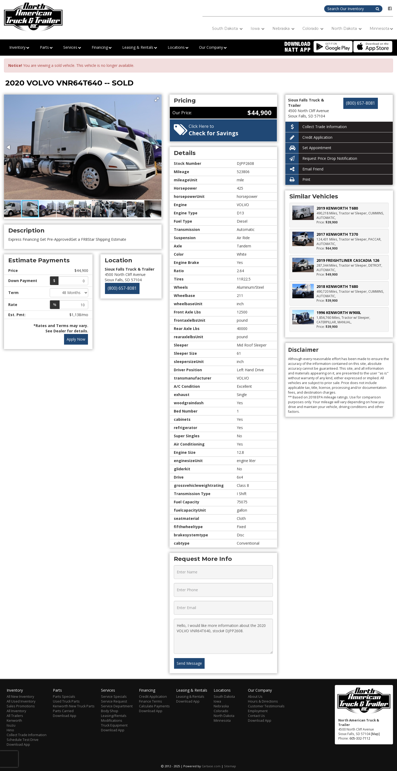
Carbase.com (211, 766)
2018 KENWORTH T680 (337, 286)
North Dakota (346, 28)
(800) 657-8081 (122, 288)
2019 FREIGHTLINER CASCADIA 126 (347, 260)
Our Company (213, 47)
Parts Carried (63, 711)
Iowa (257, 28)
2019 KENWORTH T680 (337, 208)
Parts (46, 47)
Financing (102, 47)
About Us (255, 696)
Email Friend (304, 169)
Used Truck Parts (66, 701)
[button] (157, 99)
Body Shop (109, 711)
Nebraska (283, 28)
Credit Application (308, 137)
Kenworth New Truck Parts (74, 706)
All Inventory (16, 711)
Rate (12, 304)
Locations (178, 47)
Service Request (114, 701)
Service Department (117, 706)
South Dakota (227, 28)
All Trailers (15, 715)
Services (72, 47)
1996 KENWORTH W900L (338, 312)
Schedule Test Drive (23, 739)
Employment (258, 711)
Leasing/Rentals (113, 715)
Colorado (312, 28)
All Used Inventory (21, 701)
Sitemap (230, 766)
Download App (18, 744)
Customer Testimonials (266, 706)
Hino (10, 730)
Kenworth (14, 720)
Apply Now (76, 339)
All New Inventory (20, 696)
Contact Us (256, 715)
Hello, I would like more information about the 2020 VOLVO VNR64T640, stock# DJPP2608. (223, 636)
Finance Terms (150, 701)
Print (297, 179)
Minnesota (381, 28)
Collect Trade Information (316, 127)
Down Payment (22, 280)
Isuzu (11, 725)
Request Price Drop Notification (321, 158)
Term (13, 292)
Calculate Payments (154, 706)
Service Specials (114, 696)
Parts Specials (64, 696)
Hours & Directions (263, 701)
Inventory (19, 47)
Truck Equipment (114, 725)
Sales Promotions (21, 706)
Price (13, 270)
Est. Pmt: (17, 314)
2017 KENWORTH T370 (337, 234)
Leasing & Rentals (139, 47)
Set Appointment (308, 148)
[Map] (375, 734)
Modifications (111, 720)
